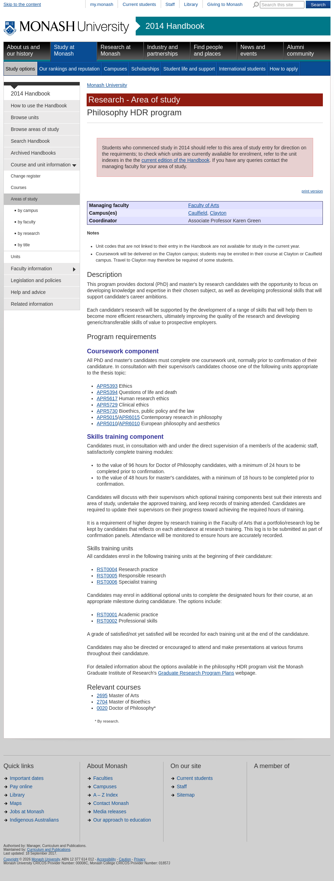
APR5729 (107, 404)
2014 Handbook (174, 26)
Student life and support (189, 69)
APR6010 (129, 423)
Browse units (25, 117)
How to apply (284, 69)
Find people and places (208, 50)
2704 (102, 702)
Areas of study (24, 199)
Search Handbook (30, 141)
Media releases (109, 811)
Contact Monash (111, 803)
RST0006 (107, 582)
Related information (32, 304)
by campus (28, 210)
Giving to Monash (224, 4)
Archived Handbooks (33, 153)
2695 (102, 695)
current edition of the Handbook (175, 160)
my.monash (101, 4)
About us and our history (23, 50)
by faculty (26, 222)
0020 (102, 708)
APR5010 (107, 423)
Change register (25, 176)
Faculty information (31, 268)
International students (242, 69)
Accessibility (106, 859)
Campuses (115, 69)
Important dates (26, 778)
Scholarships (145, 69)
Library (191, 4)
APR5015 (107, 417)
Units (15, 256)
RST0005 (107, 575)
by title (24, 244)
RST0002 (107, 621)
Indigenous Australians (34, 820)
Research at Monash (115, 50)
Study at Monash (64, 50)
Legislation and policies (36, 280)
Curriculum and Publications (49, 849)
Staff (170, 4)
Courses (18, 187)
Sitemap (185, 795)
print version (312, 191)
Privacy (139, 859)
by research (29, 233)
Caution (125, 859)
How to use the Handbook (39, 105)
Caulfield (197, 213)
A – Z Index (105, 795)
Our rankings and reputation (69, 69)
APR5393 (107, 386)
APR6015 (129, 417)
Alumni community (300, 50)
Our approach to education (122, 820)
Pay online (21, 786)
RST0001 (107, 614)
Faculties (103, 778)
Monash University (107, 85)
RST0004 (107, 569)
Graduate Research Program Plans (196, 673)
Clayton (218, 213)
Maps (16, 803)
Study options (20, 69)
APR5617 (107, 398)
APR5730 (107, 411)
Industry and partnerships (162, 50)
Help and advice (28, 292)
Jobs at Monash (27, 811)
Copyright (10, 859)
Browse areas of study (35, 129)
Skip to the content (22, 4)
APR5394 (107, 392)
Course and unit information (41, 164)
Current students (139, 4)
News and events (252, 50)
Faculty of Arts (203, 205)
